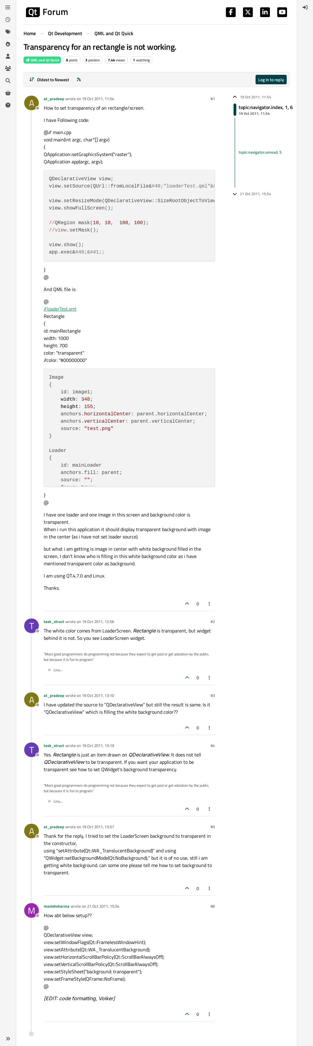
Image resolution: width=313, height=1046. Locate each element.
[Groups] (7, 68)
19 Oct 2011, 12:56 (98, 621)
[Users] (7, 56)
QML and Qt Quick (42, 60)
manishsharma (56, 906)
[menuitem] (305, 7)
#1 (213, 99)
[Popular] (7, 44)
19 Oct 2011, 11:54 (98, 99)
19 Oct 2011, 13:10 (98, 695)
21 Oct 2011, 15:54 (103, 906)
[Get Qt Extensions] (7, 93)
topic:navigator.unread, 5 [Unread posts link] (260, 152)
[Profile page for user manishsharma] (31, 910)
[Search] (7, 81)
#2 (213, 621)
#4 (213, 745)
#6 (213, 906)
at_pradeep (54, 99)
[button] (7, 1039)
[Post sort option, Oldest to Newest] (49, 79)
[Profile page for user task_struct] (31, 625)
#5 (213, 827)
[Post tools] (209, 603)
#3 (213, 695)
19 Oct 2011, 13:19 (98, 745)
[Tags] (7, 32)
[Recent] (7, 19)
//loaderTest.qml (60, 308)
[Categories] (7, 7)
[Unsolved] (7, 105)
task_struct (54, 621)
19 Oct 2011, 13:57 (98, 827)
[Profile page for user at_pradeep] (31, 103)
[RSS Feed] (78, 79)
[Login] (305, 7)
